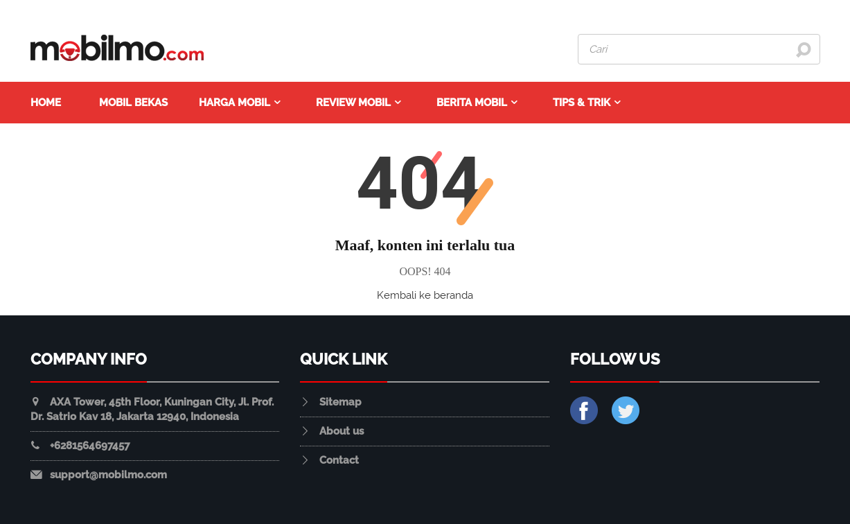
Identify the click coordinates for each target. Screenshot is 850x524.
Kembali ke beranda (425, 295)
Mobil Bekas (133, 102)
